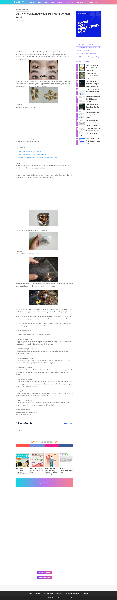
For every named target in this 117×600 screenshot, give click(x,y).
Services (80, 2)
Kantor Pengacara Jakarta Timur (66, 598)
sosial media (80, 47)
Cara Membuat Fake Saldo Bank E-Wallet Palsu (92, 107)
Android (92, 53)
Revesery (18, 2)
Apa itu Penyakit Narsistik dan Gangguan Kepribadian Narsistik (38, 157)
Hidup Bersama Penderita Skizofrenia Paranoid (66, 470)
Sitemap (85, 593)
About (31, 593)
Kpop (78, 50)
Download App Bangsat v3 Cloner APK (92, 76)
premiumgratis (93, 47)
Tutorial (31, 2)
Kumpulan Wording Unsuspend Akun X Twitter (92, 115)
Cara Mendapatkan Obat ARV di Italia (30, 151)
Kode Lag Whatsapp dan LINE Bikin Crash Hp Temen (93, 68)
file (94, 56)
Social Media (49, 2)
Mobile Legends (81, 53)
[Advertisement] (44, 36)
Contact (38, 593)
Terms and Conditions (72, 593)
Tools (39, 2)
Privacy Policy (48, 593)
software (79, 56)
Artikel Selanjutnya (44, 577)
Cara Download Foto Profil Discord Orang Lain (93, 141)
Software (70, 2)
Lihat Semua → (68, 423)
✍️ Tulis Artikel (92, 2)
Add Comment (19, 21)
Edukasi (89, 44)
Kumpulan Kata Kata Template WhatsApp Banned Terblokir (92, 123)
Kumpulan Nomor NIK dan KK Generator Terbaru (93, 99)
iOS (88, 56)
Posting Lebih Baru (44, 572)
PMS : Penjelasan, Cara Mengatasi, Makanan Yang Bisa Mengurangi (51, 471)
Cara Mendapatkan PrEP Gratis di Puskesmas (32, 154)
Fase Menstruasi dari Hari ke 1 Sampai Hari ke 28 (36, 470)
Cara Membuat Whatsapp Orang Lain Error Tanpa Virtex (93, 84)
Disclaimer (59, 593)
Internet (60, 2)
